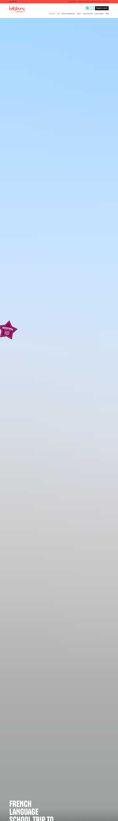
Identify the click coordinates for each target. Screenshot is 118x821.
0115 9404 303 (13, 1)
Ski (58, 13)
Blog (107, 13)
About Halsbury (73, 1)
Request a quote (101, 8)
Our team (86, 1)
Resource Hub (88, 13)
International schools (95, 1)
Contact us (106, 1)
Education (52, 13)
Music (79, 13)
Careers (80, 1)
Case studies (99, 13)
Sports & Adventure (68, 13)
